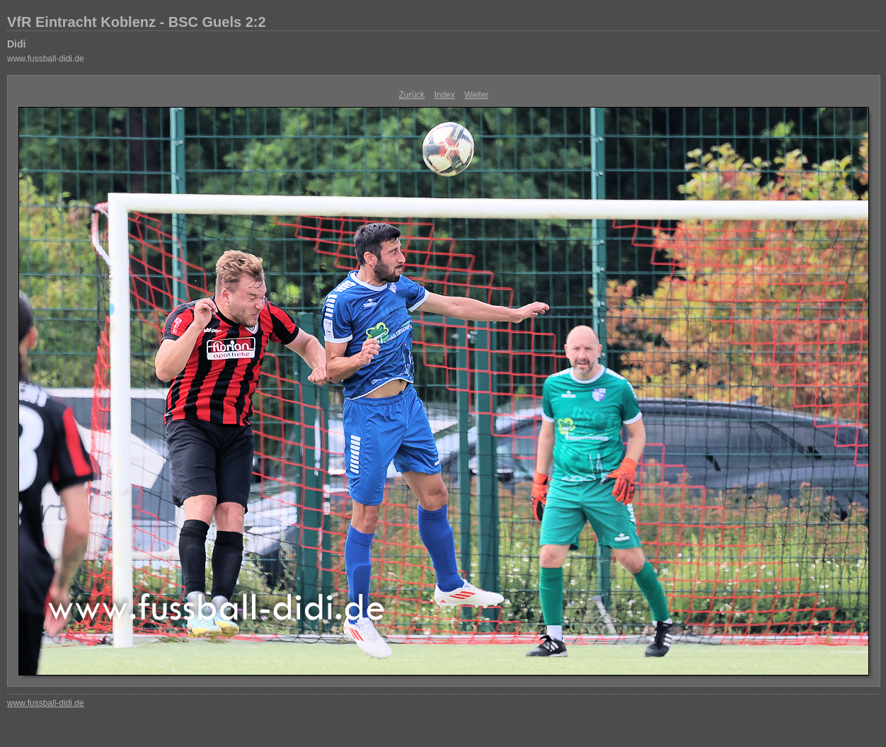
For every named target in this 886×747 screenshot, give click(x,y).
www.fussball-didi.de (45, 59)
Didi (16, 44)
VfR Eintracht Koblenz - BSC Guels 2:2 (136, 22)
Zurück (411, 95)
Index (444, 95)
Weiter (476, 95)
